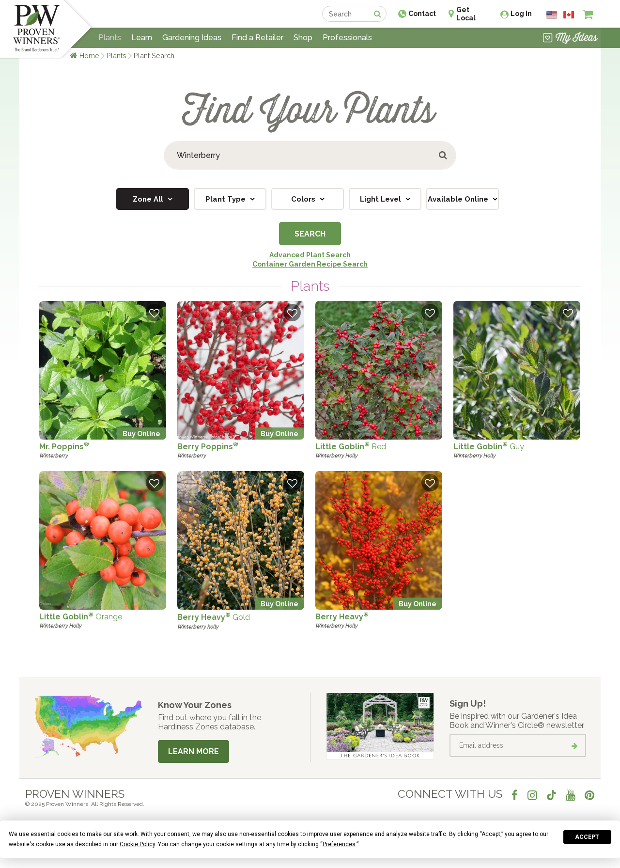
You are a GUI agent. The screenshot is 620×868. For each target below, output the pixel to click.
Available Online (459, 199)
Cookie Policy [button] (137, 844)
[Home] (36, 29)
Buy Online (141, 433)
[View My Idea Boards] (570, 39)
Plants (116, 55)
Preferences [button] (339, 844)
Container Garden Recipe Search (310, 264)
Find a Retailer (257, 37)
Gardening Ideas (191, 37)
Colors (304, 199)
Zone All (149, 199)
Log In (521, 13)
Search (310, 233)
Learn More (193, 751)
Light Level (381, 199)
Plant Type (226, 199)
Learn (141, 37)
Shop (303, 37)
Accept (587, 837)
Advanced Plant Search (310, 255)
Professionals (347, 37)
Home (89, 55)
